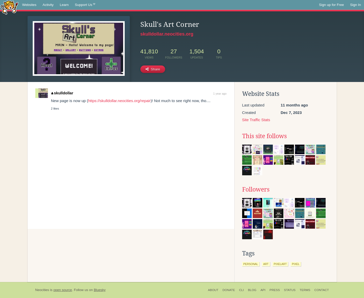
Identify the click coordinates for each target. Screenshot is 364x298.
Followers (255, 189)
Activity (48, 5)
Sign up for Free (331, 5)
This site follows (264, 136)
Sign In (355, 5)
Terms (305, 290)
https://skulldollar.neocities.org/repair (119, 100)
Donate (229, 290)
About (213, 290)
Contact (321, 290)
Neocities (42, 290)
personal (250, 264)
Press (274, 290)
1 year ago (220, 93)
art (266, 264)
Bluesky (100, 290)
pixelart (280, 264)
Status (289, 290)
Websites (29, 5)
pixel (296, 264)
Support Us (85, 5)
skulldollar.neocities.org (166, 34)
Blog (252, 290)
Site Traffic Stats (256, 120)
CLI (241, 290)
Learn (64, 5)
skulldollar (62, 93)
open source (62, 290)
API (262, 290)
